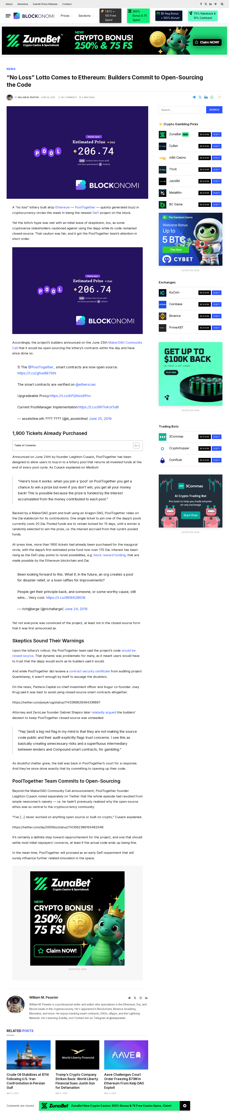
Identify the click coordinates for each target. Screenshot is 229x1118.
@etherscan (85, 384)
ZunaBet (179, 134)
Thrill (173, 169)
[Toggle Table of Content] (134, 445)
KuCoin (174, 292)
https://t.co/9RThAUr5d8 (98, 407)
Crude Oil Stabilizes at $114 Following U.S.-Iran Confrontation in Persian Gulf (28, 1081)
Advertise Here (77, 969)
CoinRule (175, 460)
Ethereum (62, 207)
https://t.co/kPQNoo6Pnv (70, 396)
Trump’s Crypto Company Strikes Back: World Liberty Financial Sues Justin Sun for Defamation (77, 1081)
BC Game (176, 204)
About (9, 3)
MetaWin (175, 192)
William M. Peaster (28, 97)
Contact (66, 3)
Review (204, 134)
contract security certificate (89, 671)
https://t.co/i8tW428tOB (65, 597)
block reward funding (109, 555)
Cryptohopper (179, 448)
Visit (216, 134)
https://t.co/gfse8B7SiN (36, 373)
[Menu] (8, 16)
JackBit (174, 181)
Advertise (22, 3)
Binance (175, 316)
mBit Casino (177, 157)
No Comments (67, 97)
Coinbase (175, 304)
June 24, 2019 (76, 609)
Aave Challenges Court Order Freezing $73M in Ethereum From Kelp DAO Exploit (124, 1081)
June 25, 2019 (100, 418)
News (11, 69)
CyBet (173, 146)
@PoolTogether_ (41, 367)
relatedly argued (104, 712)
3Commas (176, 436)
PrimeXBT (176, 327)
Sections (84, 16)
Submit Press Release (45, 3)
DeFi (96, 213)
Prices (65, 16)
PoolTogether (85, 207)
